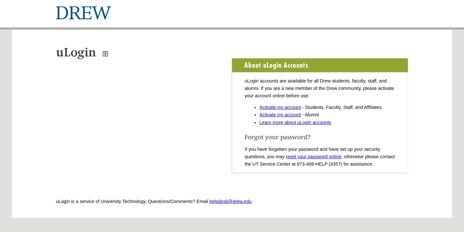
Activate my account (280, 107)
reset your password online (313, 156)
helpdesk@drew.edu (230, 201)
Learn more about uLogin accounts (295, 122)
